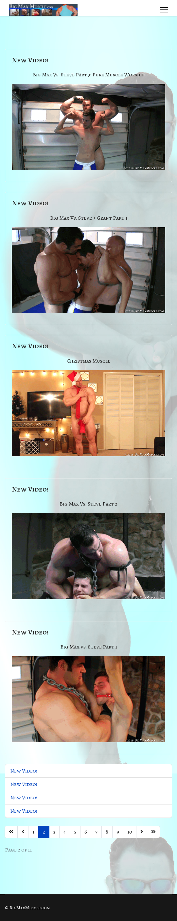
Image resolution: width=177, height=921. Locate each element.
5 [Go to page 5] (75, 831)
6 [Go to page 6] (85, 831)
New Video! (30, 60)
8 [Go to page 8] (107, 831)
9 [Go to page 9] (117, 831)
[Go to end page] (153, 832)
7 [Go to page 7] (96, 831)
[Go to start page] (11, 832)
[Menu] (164, 10)
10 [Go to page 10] (129, 831)
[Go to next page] (141, 832)
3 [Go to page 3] (54, 831)
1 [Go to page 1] (33, 831)
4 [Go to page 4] (64, 831)
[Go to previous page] (22, 832)
